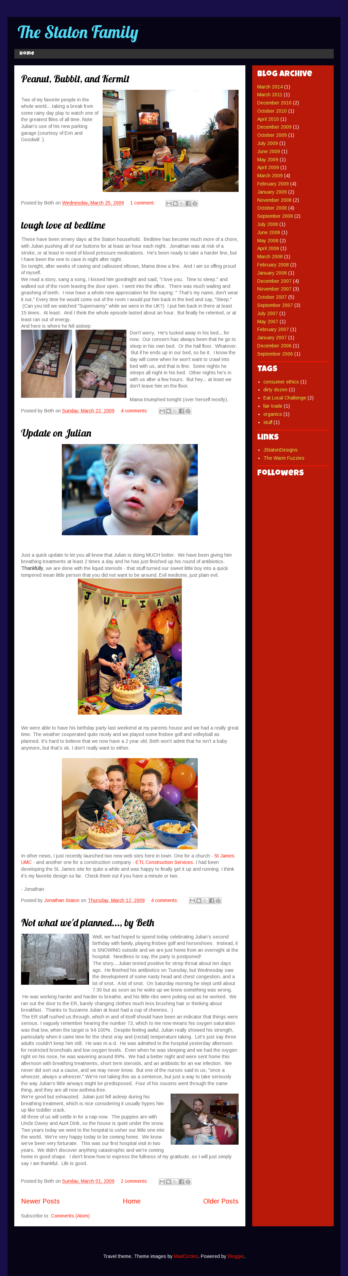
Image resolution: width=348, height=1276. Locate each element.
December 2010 (274, 102)
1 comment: (143, 203)
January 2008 (272, 273)
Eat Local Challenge (284, 397)
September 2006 (275, 354)
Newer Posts (40, 1201)
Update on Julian (56, 432)
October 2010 (272, 111)
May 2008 (267, 240)
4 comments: (135, 410)
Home (26, 53)
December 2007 (274, 281)
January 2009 (272, 192)
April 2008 (268, 248)
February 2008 (273, 264)
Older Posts (221, 1201)
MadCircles (186, 1256)
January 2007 (272, 337)
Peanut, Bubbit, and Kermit (75, 78)
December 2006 (274, 345)
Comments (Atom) (70, 1215)
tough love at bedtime (63, 224)
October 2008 (272, 208)
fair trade (272, 406)
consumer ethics (281, 382)
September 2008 (275, 216)
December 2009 (274, 127)
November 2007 (274, 289)
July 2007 (267, 313)
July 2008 (267, 224)
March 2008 (270, 256)
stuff (267, 422)
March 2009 (270, 175)
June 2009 (268, 151)
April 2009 (268, 167)
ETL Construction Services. (165, 862)
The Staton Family (78, 32)
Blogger (236, 1256)
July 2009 (267, 143)
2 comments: (135, 1181)
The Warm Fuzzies (283, 458)
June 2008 (268, 232)
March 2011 (269, 94)
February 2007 (273, 329)
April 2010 (268, 119)
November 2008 (274, 200)
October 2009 (272, 135)
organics (272, 414)
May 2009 (267, 159)
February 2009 (273, 183)
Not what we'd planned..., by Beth (87, 922)
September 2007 (275, 305)
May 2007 (267, 321)
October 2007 (272, 297)
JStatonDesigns (280, 450)
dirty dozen (275, 389)
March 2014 (270, 86)
